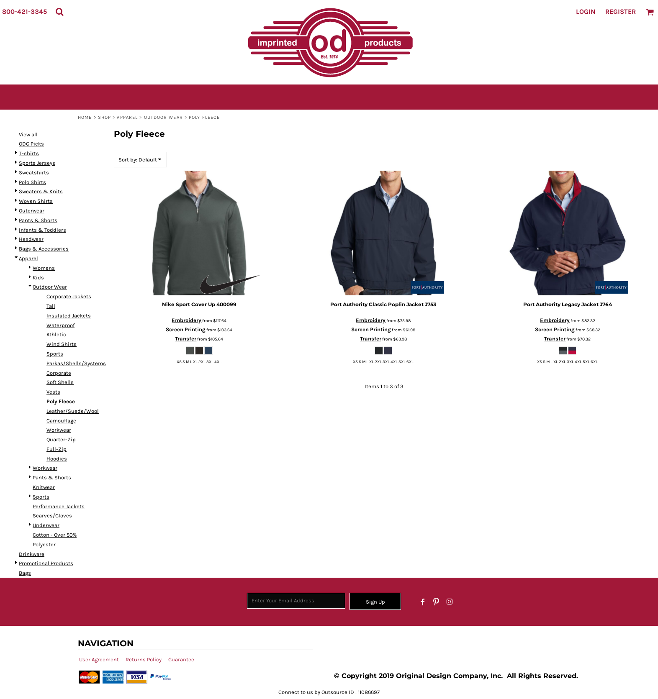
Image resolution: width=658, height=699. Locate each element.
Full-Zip (56, 449)
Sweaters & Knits (41, 191)
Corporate (58, 373)
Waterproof (60, 325)
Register (620, 11)
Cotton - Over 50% (55, 535)
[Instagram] (449, 602)
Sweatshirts (34, 172)
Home (85, 117)
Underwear (46, 525)
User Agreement (99, 659)
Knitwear (44, 487)
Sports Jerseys (37, 163)
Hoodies (56, 459)
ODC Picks (31, 144)
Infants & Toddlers (42, 230)
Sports (54, 354)
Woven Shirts (36, 201)
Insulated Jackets (68, 315)
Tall (50, 306)
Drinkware (31, 554)
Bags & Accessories (44, 249)
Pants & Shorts (38, 220)
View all (28, 134)
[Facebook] (423, 602)
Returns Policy (144, 659)
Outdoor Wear (163, 117)
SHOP (104, 117)
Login (585, 11)
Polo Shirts (32, 182)
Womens (44, 268)
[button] (59, 12)
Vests (53, 392)
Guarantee (181, 659)
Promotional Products (46, 563)
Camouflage (61, 420)
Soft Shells (60, 382)
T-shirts (29, 153)
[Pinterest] (436, 602)
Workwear (58, 430)
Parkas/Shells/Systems (76, 363)
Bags (25, 573)
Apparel (127, 117)
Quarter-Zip (61, 439)
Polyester (44, 544)
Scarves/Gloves (52, 515)
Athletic (56, 334)
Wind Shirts (61, 344)
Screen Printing (186, 329)
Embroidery (186, 320)
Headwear (31, 239)
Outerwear (31, 210)
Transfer (185, 338)
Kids (38, 277)
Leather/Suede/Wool (72, 411)
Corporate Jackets (68, 296)
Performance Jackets (59, 506)
